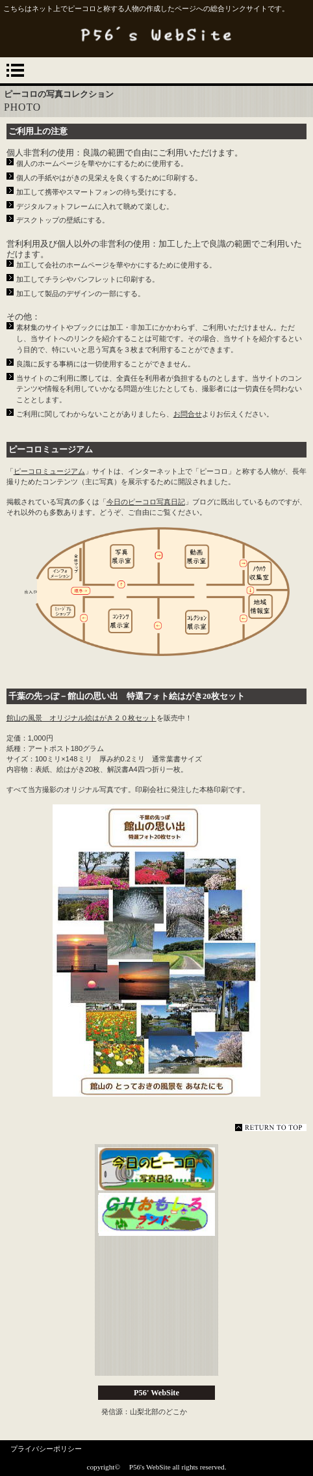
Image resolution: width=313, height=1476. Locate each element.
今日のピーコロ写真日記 (145, 502)
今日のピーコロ (156, 1170)
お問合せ (187, 414)
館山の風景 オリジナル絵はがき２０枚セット (81, 718)
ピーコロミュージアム (50, 449)
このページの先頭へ (271, 1127)
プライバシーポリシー (46, 1449)
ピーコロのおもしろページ (156, 1307)
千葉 (16, 696)
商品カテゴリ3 (156, 1352)
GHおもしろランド (156, 1215)
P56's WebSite (156, 34)
